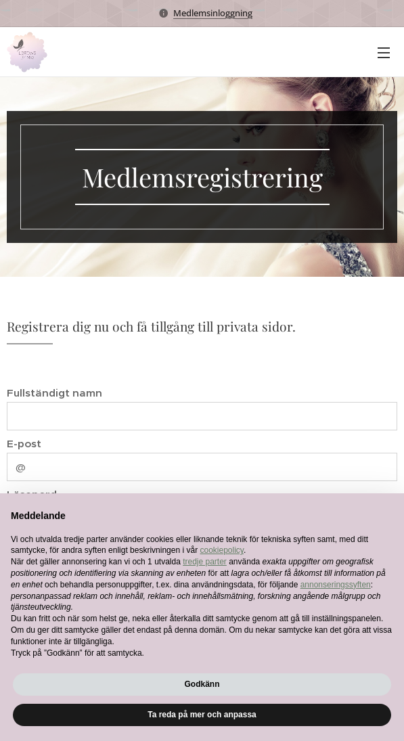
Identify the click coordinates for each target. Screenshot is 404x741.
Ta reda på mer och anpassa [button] (202, 714)
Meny (384, 52)
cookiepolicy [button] (221, 550)
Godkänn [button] (201, 684)
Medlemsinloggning (212, 13)
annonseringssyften (335, 584)
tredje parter (205, 561)
